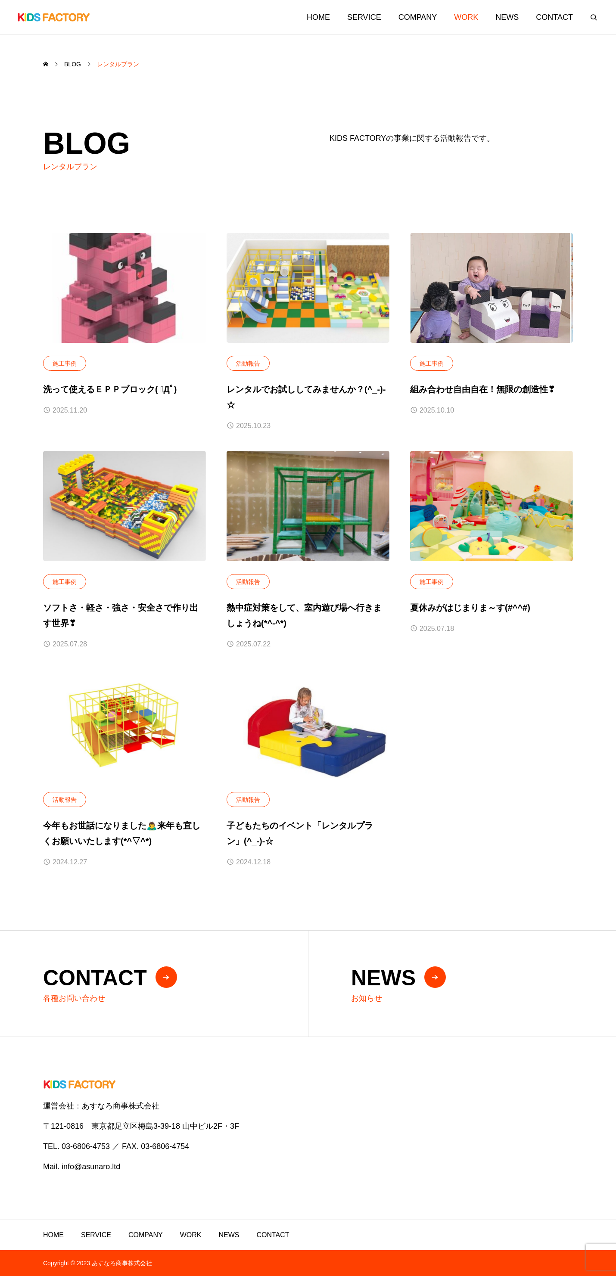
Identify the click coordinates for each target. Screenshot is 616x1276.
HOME (318, 17)
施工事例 (65, 363)
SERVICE (364, 17)
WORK (466, 17)
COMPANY (417, 17)
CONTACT (554, 17)
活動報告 (248, 363)
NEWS (507, 17)
